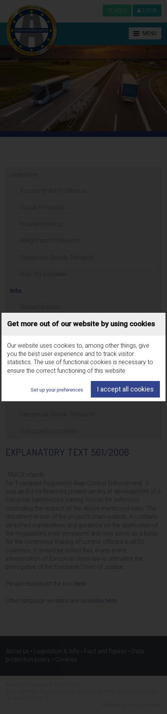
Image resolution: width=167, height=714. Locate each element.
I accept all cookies (125, 389)
